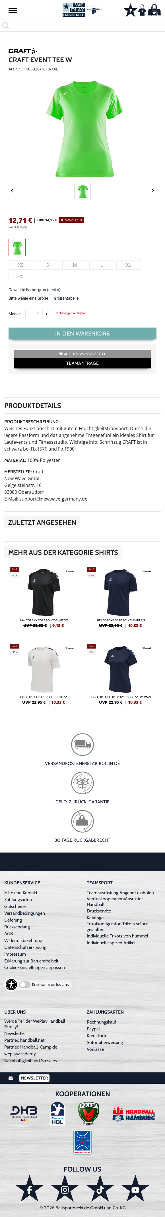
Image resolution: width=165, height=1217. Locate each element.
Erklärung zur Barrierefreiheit (31, 961)
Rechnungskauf (101, 1022)
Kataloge (95, 917)
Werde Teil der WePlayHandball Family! (34, 1024)
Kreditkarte (97, 1035)
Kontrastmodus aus (50, 984)
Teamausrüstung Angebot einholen (120, 892)
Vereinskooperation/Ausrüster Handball (115, 901)
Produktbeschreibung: (32, 421)
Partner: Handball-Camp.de (30, 1047)
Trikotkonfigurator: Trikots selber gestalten (117, 926)
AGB (8, 933)
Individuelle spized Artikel (111, 942)
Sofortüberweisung (105, 1042)
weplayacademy (20, 1053)
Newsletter (14, 1033)
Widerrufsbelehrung (23, 940)
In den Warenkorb (82, 333)
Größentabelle (66, 298)
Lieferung (13, 920)
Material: (15, 460)
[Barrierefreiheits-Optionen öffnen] (11, 985)
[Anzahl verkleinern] (29, 314)
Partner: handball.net (24, 1040)
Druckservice (99, 911)
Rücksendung (17, 927)
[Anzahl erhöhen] (46, 314)
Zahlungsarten (18, 899)
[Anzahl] (38, 314)
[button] (12, 10)
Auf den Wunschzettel (82, 354)
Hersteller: (18, 471)
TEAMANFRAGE (82, 363)
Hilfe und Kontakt (20, 892)
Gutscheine (15, 906)
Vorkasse (95, 1049)
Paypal (93, 1028)
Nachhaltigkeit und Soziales (30, 1060)
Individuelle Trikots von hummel (117, 936)
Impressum (15, 954)
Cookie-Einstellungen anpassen (34, 967)
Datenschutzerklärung (25, 947)
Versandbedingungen (24, 913)
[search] (82, 25)
